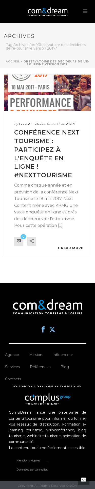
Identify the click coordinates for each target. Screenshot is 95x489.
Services (12, 367)
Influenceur (62, 354)
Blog (65, 367)
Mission (35, 354)
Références (40, 367)
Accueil (13, 61)
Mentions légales (28, 460)
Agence (12, 354)
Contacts (13, 379)
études (40, 124)
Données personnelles (32, 469)
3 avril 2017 (67, 124)
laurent (24, 124)
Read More (70, 248)
